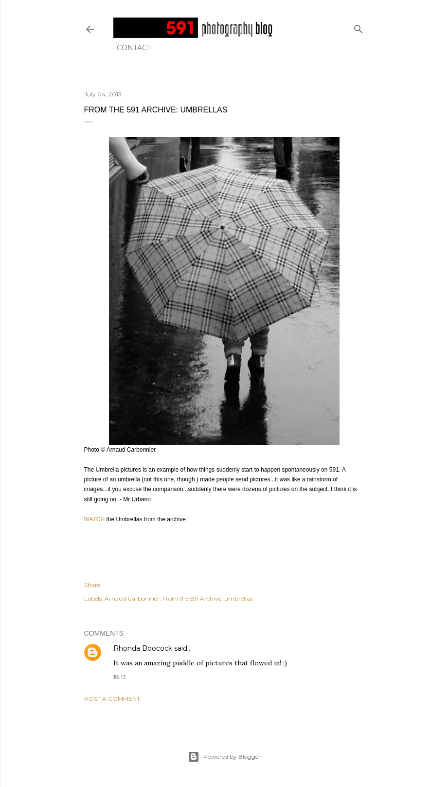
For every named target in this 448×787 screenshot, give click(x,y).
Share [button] (92, 584)
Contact (134, 47)
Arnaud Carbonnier (132, 598)
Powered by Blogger (224, 757)
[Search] (358, 27)
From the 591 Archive (191, 598)
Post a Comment (112, 698)
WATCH (95, 519)
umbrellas (238, 598)
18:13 (119, 676)
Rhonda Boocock (142, 648)
